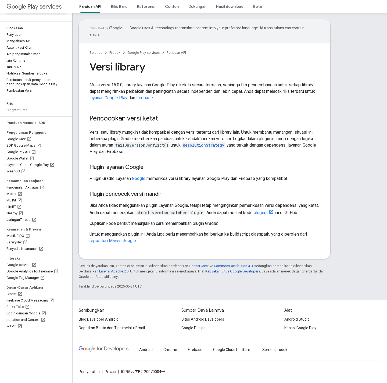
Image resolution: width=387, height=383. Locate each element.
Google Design (193, 328)
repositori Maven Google (112, 240)
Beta (257, 6)
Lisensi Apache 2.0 (113, 271)
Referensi (146, 6)
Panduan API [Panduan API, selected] (90, 6)
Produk (114, 53)
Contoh (172, 6)
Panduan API (176, 53)
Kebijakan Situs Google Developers (232, 271)
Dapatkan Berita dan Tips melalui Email (112, 328)
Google (138, 178)
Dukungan (197, 6)
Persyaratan (89, 372)
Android (146, 349)
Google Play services (143, 53)
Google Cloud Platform (232, 349)
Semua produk (274, 349)
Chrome (170, 349)
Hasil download (229, 6)
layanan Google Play (108, 97)
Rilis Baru (119, 6)
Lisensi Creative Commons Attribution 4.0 (221, 266)
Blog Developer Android (99, 319)
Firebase (144, 97)
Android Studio (297, 319)
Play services (34, 6)
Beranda (95, 53)
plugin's (261, 212)
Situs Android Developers (202, 319)
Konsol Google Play (300, 328)
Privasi (110, 372)
